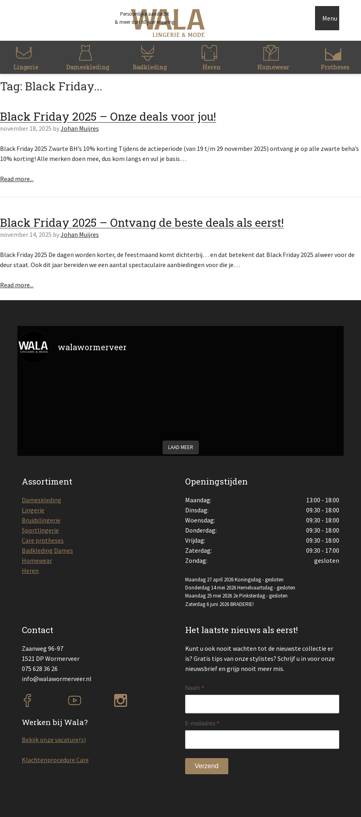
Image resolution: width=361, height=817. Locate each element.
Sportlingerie (40, 530)
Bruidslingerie (41, 520)
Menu (329, 18)
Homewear (37, 560)
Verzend (207, 766)
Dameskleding (41, 500)
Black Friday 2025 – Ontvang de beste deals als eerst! (142, 222)
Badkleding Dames (47, 550)
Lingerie (33, 510)
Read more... (16, 179)
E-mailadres (202, 723)
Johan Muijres (80, 128)
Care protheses (43, 540)
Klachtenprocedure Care (55, 760)
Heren (30, 570)
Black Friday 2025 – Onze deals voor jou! (108, 116)
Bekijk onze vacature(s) (54, 740)
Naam (194, 688)
